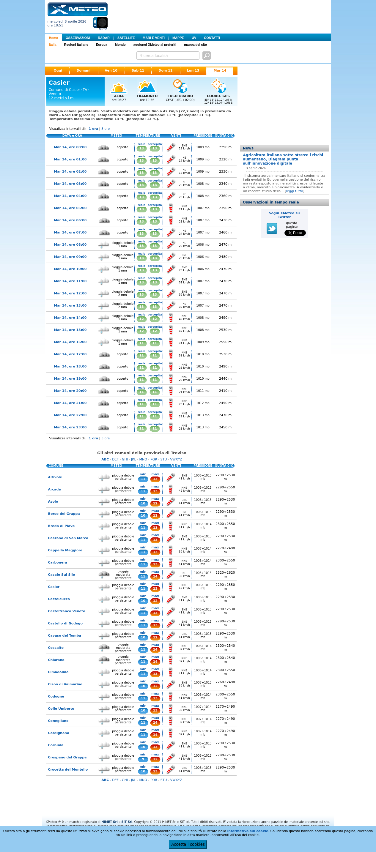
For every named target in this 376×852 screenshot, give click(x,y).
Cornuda (56, 745)
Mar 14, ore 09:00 (70, 257)
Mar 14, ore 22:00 (70, 415)
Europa (101, 44)
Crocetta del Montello (68, 769)
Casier (54, 587)
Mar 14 (219, 70)
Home (53, 38)
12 (141, 319)
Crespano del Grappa (67, 757)
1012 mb (203, 403)
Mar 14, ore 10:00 (70, 269)
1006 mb (203, 244)
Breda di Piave (61, 526)
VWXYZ (176, 459)
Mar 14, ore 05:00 (70, 208)
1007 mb (203, 208)
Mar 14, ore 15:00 (70, 330)
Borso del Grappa (64, 514)
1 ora (93, 129)
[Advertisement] (220, 15)
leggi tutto (294, 191)
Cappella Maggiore (65, 550)
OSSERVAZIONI (78, 38)
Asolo (53, 502)
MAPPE (178, 38)
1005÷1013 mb (203, 574)
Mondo (120, 44)
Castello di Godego (65, 623)
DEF (115, 459)
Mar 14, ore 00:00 (70, 147)
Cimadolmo (58, 672)
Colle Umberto (61, 709)
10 (143, 503)
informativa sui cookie (247, 831)
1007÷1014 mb (203, 550)
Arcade (54, 489)
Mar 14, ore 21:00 (70, 403)
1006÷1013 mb (203, 477)
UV (194, 38)
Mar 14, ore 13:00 (70, 305)
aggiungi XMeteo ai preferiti (154, 44)
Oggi (58, 70)
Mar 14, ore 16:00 (70, 342)
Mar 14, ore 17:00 (70, 354)
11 (141, 343)
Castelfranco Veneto (66, 611)
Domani (83, 70)
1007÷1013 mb (203, 684)
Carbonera (57, 562)
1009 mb (203, 147)
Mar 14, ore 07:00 (70, 232)
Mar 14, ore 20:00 (70, 391)
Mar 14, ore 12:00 (70, 293)
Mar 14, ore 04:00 (70, 196)
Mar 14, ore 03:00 (70, 184)
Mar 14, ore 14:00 (70, 318)
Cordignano (58, 733)
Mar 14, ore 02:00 (70, 171)
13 (141, 148)
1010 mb (203, 354)
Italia (52, 44)
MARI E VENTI (154, 38)
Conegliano (58, 721)
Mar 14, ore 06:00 (70, 220)
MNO (143, 459)
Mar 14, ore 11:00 (70, 281)
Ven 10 (111, 70)
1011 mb (203, 390)
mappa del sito (195, 44)
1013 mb (203, 415)
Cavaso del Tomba (64, 636)
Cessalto (56, 648)
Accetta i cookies (188, 844)
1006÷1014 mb (203, 526)
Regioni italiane (76, 44)
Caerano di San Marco (68, 538)
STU (164, 459)
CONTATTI (212, 38)
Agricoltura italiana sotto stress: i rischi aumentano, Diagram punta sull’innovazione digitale (283, 159)
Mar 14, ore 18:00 (70, 366)
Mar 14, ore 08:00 (70, 245)
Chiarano (56, 660)
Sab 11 (138, 70)
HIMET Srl (109, 821)
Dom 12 (165, 70)
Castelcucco (59, 599)
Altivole (55, 477)
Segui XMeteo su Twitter (284, 215)
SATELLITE (126, 38)
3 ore (105, 129)
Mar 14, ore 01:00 (70, 159)
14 (155, 576)
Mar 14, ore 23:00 (70, 427)
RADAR (104, 38)
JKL (133, 459)
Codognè (56, 696)
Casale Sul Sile (61, 575)
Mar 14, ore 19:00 (70, 379)
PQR (153, 459)
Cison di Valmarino (65, 684)
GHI (125, 459)
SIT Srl (126, 821)
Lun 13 (193, 70)
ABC (105, 459)
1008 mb (203, 183)
